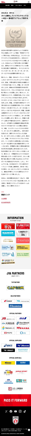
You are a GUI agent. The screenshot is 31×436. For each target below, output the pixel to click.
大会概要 (4, 199)
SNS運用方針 (19, 429)
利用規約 (13, 429)
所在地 (19, 430)
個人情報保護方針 (5, 429)
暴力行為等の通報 (13, 430)
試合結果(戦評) (6, 202)
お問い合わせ (4, 430)
